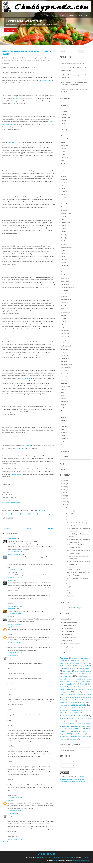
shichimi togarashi (40, 228)
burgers (63, 142)
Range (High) (65, 330)
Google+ (31, 514)
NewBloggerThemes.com (80, 860)
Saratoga (64, 383)
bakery (63, 120)
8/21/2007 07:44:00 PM (14, 570)
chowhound (65, 157)
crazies (63, 176)
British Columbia (66, 139)
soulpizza (64, 389)
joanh (9, 800)
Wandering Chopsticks (14, 554)
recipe (63, 343)
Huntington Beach (66, 247)
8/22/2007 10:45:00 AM (14, 577)
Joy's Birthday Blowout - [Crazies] (77, 578)
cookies (63, 164)
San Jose (64, 371)
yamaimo (28, 378)
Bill (8, 634)
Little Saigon (65, 278)
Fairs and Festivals (67, 628)
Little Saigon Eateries (68, 631)
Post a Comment (8, 842)
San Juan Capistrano (67, 374)
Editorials (79, 15)
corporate (64, 170)
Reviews (54, 15)
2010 (64, 496)
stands (63, 395)
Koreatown (64, 266)
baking (63, 123)
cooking (63, 167)
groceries (64, 244)
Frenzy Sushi (16, 98)
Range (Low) (65, 334)
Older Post (51, 528)
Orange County (6, 60)
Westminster (65, 451)
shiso (8, 381)
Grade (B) (64, 232)
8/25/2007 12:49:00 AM (14, 798)
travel (63, 423)
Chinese (63, 154)
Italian (63, 256)
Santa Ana (64, 380)
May (67, 587)
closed (63, 160)
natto (3, 373)
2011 (64, 493)
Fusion (38, 58)
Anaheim (64, 114)
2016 (64, 481)
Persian (63, 315)
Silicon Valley (65, 386)
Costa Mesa (27, 58)
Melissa (9, 580)
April (68, 590)
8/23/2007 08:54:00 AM (14, 653)
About (88, 15)
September (69, 517)
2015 (64, 484)
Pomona (63, 321)
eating (34, 58)
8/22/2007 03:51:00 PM (14, 614)
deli (62, 185)
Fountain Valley (66, 213)
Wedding (64, 445)
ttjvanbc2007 (65, 426)
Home (47, 15)
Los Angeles (65, 284)
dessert (63, 188)
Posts (63, 762)
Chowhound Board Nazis (69, 622)
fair (62, 201)
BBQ (62, 126)
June (67, 584)
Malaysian (64, 290)
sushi (33, 60)
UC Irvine (28, 445)
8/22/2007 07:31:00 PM (14, 632)
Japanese (51, 58)
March (68, 593)
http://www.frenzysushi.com (11, 502)
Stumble (40, 514)
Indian (63, 250)
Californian (64, 145)
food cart (64, 207)
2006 (65, 602)
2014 (64, 487)
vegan (38, 60)
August (68, 520)
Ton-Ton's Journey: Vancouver (70, 644)
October (68, 514)
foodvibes (64, 210)
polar (9, 616)
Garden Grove (65, 222)
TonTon (63, 417)
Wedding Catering (67, 647)
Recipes (62, 15)
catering (63, 151)
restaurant (23, 60)
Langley (63, 275)
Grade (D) (64, 238)
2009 (65, 499)
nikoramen (64, 303)
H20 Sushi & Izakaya (45, 80)
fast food (64, 204)
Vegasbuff (10, 627)
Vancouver (64, 432)
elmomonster (11, 609)
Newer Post (6, 528)
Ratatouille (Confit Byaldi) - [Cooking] (72, 63)
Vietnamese (65, 442)
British (63, 136)
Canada (63, 148)
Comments (65, 766)
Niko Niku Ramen (67, 634)
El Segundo (64, 198)
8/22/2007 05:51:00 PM (14, 624)
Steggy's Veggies (66, 641)
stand (63, 392)
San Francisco (65, 368)
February (69, 596)
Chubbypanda (11, 655)
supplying (64, 405)
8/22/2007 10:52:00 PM (14, 642)
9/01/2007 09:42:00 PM (14, 839)
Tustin (63, 429)
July (67, 581)
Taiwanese (64, 411)
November (69, 511)
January (68, 599)
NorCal (63, 306)
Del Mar (63, 182)
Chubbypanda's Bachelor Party (70, 625)
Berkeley (64, 130)
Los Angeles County (67, 287)
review (29, 60)
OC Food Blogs (65, 309)
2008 (65, 502)
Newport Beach (66, 300)
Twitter (23, 514)
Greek (63, 241)
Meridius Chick (13, 142)
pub (62, 324)
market (63, 293)
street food (64, 401)
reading (63, 340)
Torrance (64, 420)
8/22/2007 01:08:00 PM (14, 606)
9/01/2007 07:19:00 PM (14, 811)
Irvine (63, 253)
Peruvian (64, 318)
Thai (62, 414)
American (64, 111)
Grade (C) (64, 235)
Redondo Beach (66, 346)
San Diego (64, 361)
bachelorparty (65, 117)
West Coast (64, 448)
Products (70, 15)
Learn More (10, 30)
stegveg (63, 398)
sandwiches (65, 377)
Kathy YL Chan (12, 539)
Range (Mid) (15, 60)
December (69, 508)
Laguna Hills (65, 269)
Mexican (64, 296)
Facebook (14, 514)
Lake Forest (65, 272)
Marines (21, 448)
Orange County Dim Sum (68, 637)
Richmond (64, 355)
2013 (64, 490)
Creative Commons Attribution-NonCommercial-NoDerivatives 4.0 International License (72, 779)
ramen (63, 327)
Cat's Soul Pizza (66, 619)
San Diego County (66, 364)
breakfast (64, 133)
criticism (64, 179)
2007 (65, 505)
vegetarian (43, 60)
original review (16, 474)
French (63, 216)
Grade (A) (44, 58)
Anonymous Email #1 (67, 750)
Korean (63, 262)
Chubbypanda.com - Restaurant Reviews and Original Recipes (55, 857)
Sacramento (65, 358)
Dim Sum (64, 191)
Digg (48, 514)
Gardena (63, 225)
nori (36, 381)
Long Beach (65, 281)
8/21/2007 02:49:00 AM (14, 552)
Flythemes (55, 860)
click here (42, 510)
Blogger (79, 608)
